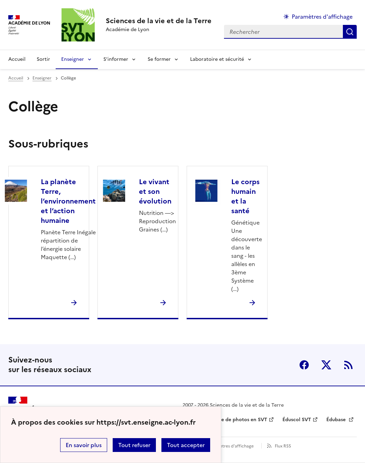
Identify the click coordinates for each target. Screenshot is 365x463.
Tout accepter (186, 445)
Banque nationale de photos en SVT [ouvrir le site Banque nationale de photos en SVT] (224, 419)
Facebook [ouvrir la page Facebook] (304, 365)
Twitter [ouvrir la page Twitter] (326, 365)
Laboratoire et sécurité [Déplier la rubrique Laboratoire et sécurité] (217, 59)
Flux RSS (283, 446)
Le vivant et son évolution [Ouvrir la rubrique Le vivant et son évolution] (155, 191)
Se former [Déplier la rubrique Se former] (159, 59)
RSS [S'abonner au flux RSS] (348, 365)
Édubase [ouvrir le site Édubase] (336, 419)
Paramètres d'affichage (230, 446)
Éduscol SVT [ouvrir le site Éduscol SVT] (296, 419)
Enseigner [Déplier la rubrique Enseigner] (72, 59)
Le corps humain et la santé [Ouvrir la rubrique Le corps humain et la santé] (245, 196)
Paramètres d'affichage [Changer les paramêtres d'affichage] (322, 16)
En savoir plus (84, 445)
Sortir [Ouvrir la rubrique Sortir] (43, 59)
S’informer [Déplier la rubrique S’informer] (115, 59)
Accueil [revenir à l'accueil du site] (17, 59)
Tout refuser (134, 445)
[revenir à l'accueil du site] (159, 21)
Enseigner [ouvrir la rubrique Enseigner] (42, 78)
